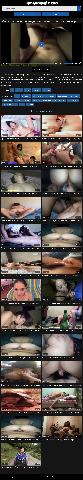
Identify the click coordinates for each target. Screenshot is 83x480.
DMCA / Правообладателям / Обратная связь (63, 477)
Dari (34, 96)
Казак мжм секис (10, 105)
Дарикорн (50, 96)
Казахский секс (41, 3)
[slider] (30, 63)
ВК (12, 90)
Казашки (46, 90)
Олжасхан (26, 96)
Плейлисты (28, 14)
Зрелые (19, 90)
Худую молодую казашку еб (45, 100)
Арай (17, 96)
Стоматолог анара (22, 100)
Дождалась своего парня (68, 96)
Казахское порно (8, 477)
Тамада (30, 105)
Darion (41, 96)
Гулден (62, 100)
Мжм (22, 105)
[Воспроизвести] (3, 63)
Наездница (7, 100)
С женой (36, 90)
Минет (27, 90)
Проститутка (73, 100)
